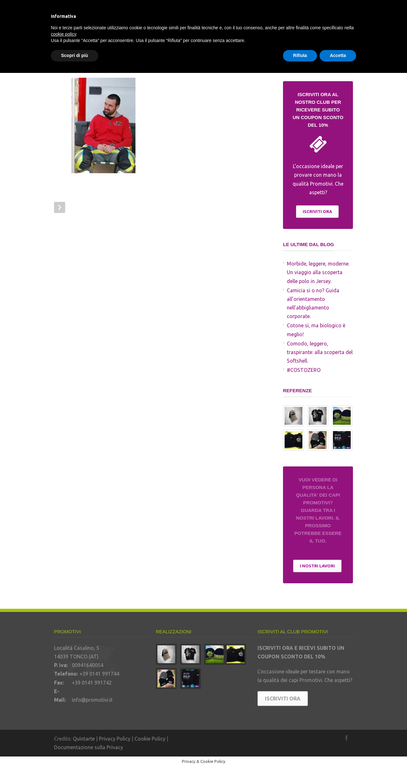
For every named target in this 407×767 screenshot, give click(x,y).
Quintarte (84, 739)
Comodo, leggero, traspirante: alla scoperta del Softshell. (320, 352)
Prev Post (59, 207)
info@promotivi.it (92, 700)
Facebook (346, 737)
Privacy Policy (114, 739)
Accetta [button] (338, 55)
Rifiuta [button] (300, 55)
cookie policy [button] (63, 34)
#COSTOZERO (304, 370)
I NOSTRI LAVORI (317, 566)
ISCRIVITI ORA (317, 211)
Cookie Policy (150, 739)
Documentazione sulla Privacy (88, 747)
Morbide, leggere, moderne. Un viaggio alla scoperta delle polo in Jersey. (318, 272)
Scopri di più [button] (74, 55)
